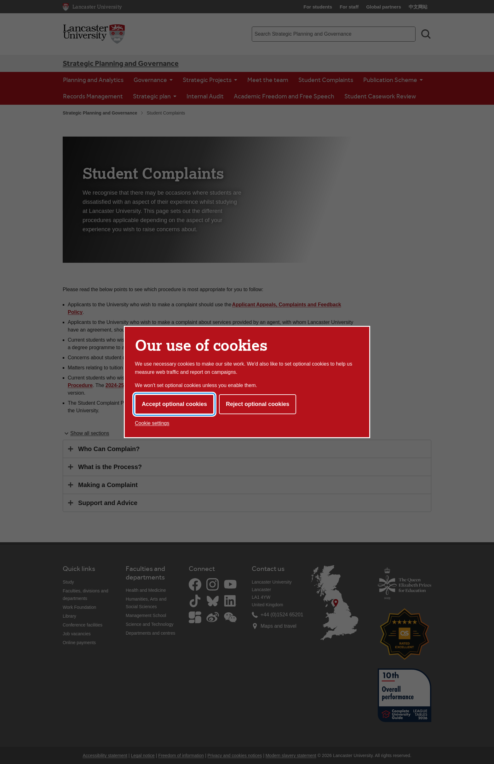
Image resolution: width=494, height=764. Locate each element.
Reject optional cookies (257, 404)
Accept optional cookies (174, 404)
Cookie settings (152, 423)
